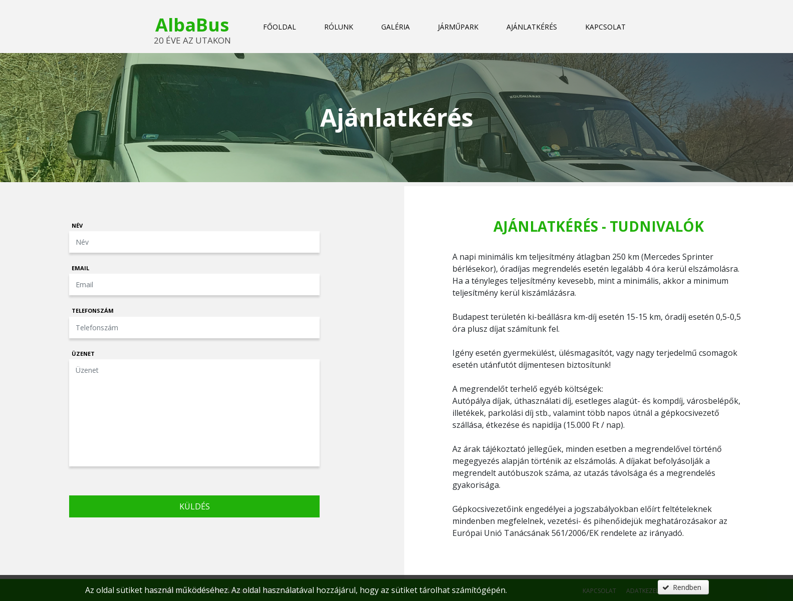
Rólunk (338, 27)
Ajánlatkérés (531, 27)
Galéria (395, 27)
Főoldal (279, 27)
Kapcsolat (605, 27)
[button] (683, 587)
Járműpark (458, 27)
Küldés (194, 506)
